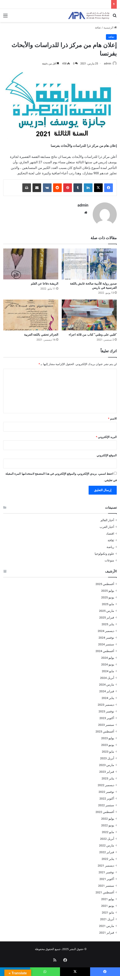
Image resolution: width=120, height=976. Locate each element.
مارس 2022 (106, 843)
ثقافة (98, 27)
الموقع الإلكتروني (107, 453)
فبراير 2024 (106, 689)
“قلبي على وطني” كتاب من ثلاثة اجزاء (93, 332)
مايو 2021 (108, 910)
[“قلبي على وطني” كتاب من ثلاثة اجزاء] (89, 312)
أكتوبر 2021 (106, 876)
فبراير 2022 (106, 850)
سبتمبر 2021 (106, 883)
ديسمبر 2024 (106, 628)
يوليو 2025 (107, 588)
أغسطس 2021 (105, 890)
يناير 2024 (108, 695)
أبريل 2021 (107, 917)
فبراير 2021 (106, 930)
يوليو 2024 (107, 655)
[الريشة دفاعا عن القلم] (30, 261)
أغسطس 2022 (105, 809)
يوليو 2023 (107, 736)
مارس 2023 (106, 762)
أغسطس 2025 (105, 581)
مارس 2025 (106, 608)
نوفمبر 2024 (106, 635)
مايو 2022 (108, 830)
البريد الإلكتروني (106, 434)
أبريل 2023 (107, 756)
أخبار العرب (107, 524)
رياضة (110, 544)
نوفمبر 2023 (106, 709)
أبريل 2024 (107, 675)
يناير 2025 (108, 622)
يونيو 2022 (107, 823)
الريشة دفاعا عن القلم (44, 281)
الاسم (112, 416)
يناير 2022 (108, 856)
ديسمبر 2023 (106, 702)
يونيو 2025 (107, 595)
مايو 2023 (108, 749)
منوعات (109, 558)
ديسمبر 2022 (106, 783)
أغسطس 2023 (105, 729)
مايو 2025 (108, 602)
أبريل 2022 (107, 836)
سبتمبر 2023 (106, 722)
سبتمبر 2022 (106, 803)
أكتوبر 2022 (106, 796)
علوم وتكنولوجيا (104, 551)
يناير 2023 (108, 776)
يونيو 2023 (107, 742)
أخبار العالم (107, 518)
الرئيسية (110, 27)
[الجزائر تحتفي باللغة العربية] (30, 312)
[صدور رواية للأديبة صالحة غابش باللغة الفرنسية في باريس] (89, 261)
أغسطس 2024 (105, 649)
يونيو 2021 (107, 903)
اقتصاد (110, 531)
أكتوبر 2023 (106, 716)
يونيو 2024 (107, 662)
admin (107, 63)
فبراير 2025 (106, 615)
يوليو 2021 (107, 897)
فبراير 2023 (106, 769)
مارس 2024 (106, 682)
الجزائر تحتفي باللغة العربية (41, 332)
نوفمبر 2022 (106, 789)
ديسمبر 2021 (106, 863)
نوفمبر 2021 (106, 870)
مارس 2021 (106, 923)
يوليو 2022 (107, 816)
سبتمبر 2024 (106, 642)
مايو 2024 (108, 669)
